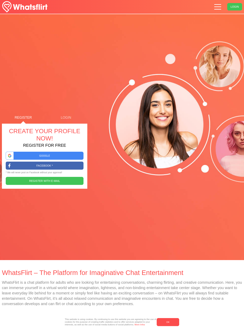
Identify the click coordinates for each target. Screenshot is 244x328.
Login (234, 6)
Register (23, 120)
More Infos (140, 324)
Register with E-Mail (44, 180)
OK (167, 322)
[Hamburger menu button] (218, 7)
